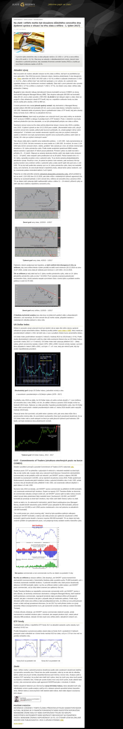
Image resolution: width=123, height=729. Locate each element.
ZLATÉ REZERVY (18, 19)
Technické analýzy (38, 19)
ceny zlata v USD (64, 330)
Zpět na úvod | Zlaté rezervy (23, 4)
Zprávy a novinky (28, 19)
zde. (72, 467)
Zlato (19, 78)
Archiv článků (18, 723)
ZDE (61, 720)
